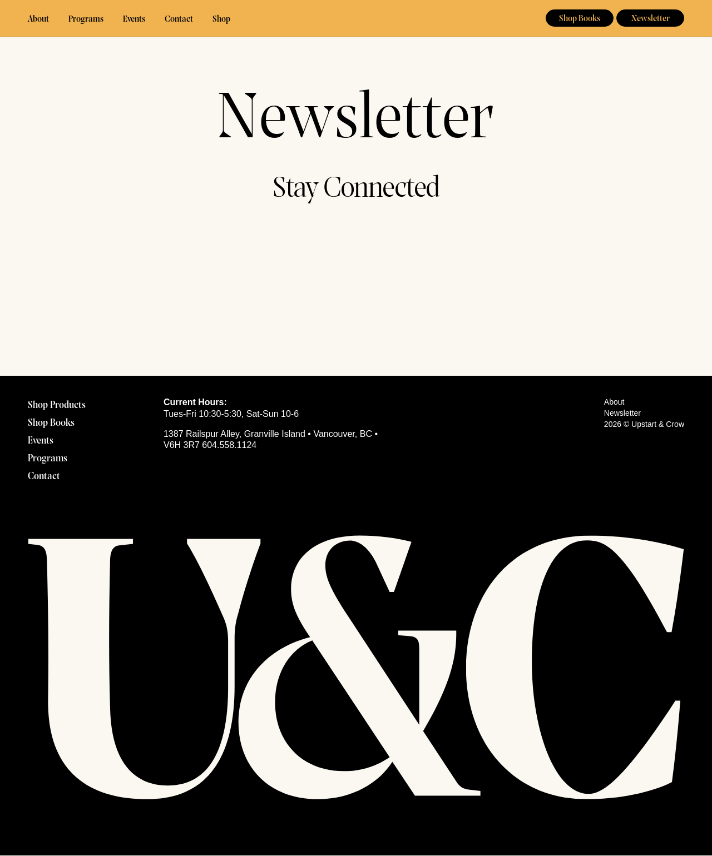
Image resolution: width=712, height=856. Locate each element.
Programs (85, 19)
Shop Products (57, 405)
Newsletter (650, 18)
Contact (179, 19)
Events (134, 19)
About (38, 19)
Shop (221, 19)
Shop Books (579, 18)
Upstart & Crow (356, 18)
